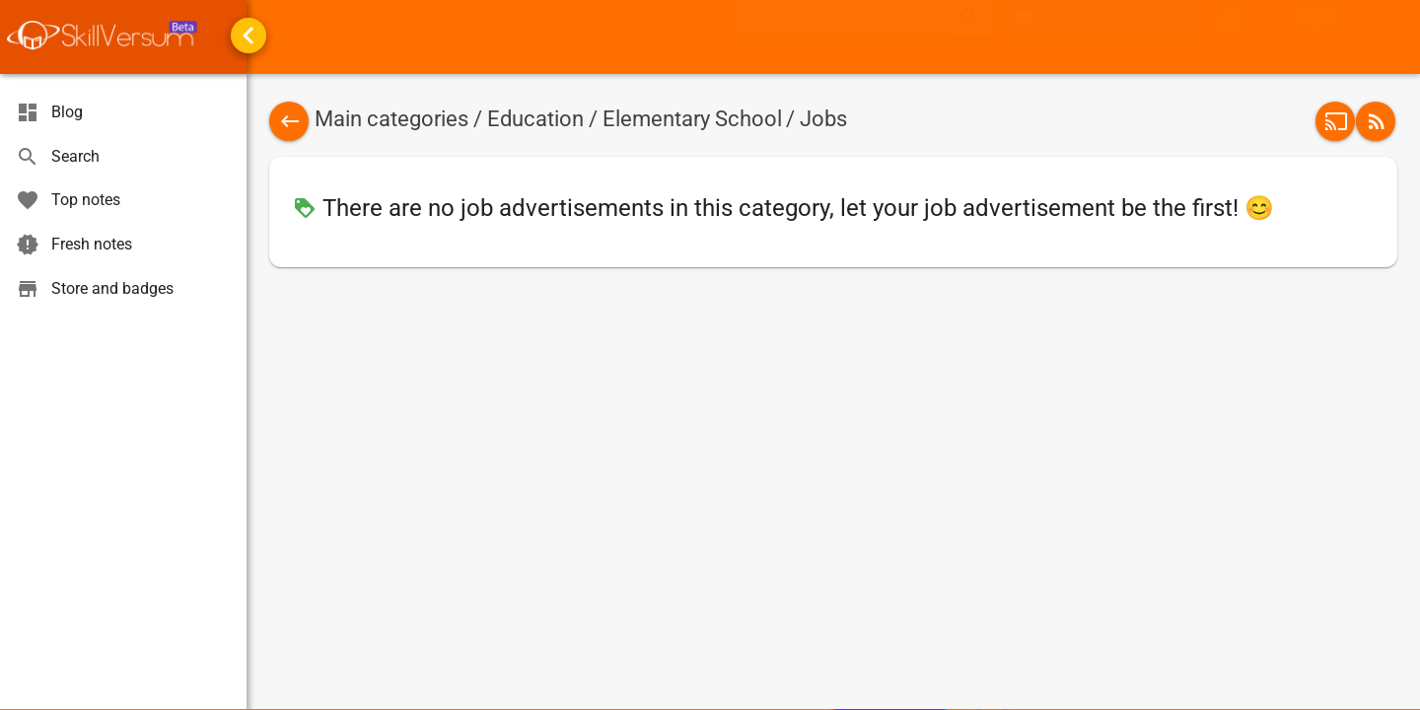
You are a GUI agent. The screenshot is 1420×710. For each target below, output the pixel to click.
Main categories (391, 118)
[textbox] (841, 36)
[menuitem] (1305, 37)
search (969, 36)
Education (535, 118)
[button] (1304, 37)
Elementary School (692, 118)
